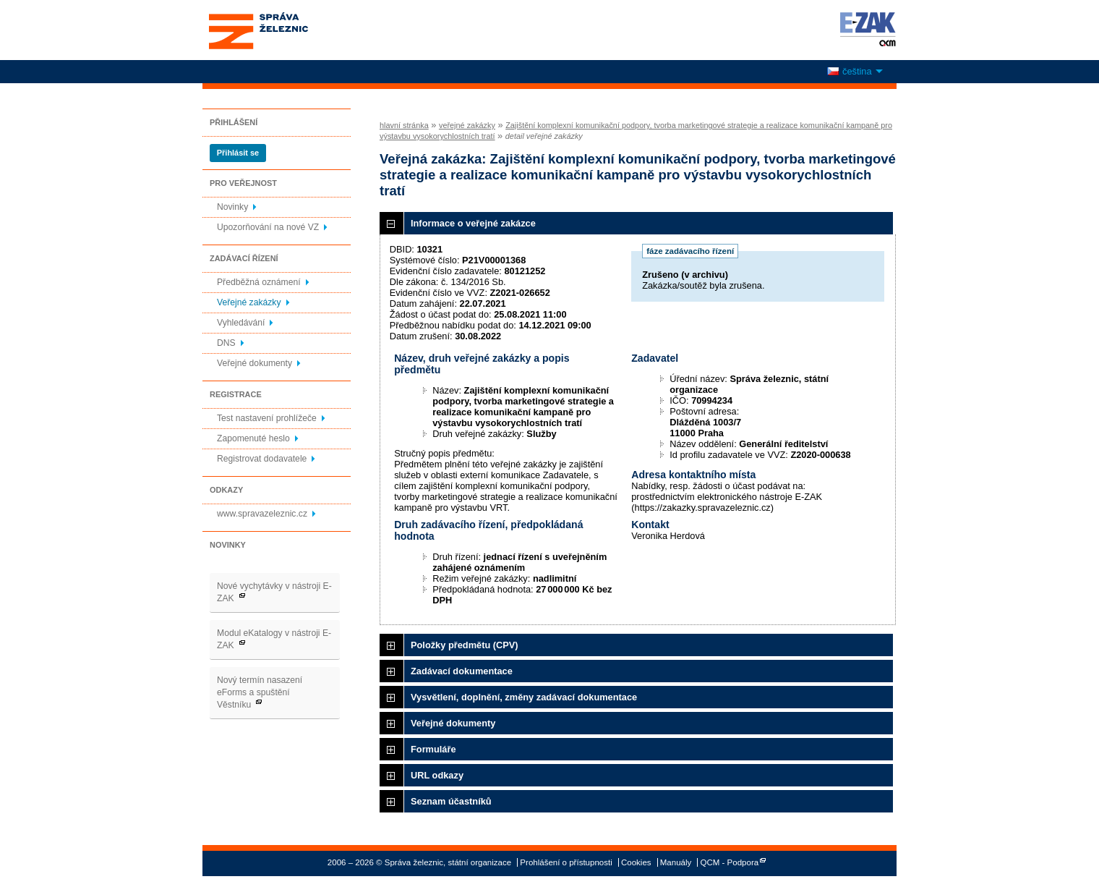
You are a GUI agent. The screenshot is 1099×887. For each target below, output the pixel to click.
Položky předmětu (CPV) (464, 645)
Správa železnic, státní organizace (284, 30)
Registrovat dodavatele (262, 459)
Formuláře (433, 749)
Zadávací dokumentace (462, 671)
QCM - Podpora (730, 862)
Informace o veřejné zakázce (473, 223)
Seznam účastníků (451, 801)
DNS (226, 343)
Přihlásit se (238, 152)
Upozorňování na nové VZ (268, 227)
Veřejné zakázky (249, 302)
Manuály (676, 862)
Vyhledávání (241, 323)
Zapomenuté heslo (253, 438)
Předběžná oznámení (259, 282)
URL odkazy (437, 775)
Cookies (636, 862)
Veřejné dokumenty (254, 363)
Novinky (232, 207)
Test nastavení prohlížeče (267, 418)
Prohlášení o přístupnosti (566, 862)
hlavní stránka (404, 125)
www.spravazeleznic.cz (262, 514)
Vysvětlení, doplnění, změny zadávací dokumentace (524, 697)
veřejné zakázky (467, 125)
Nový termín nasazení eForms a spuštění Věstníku (259, 692)
